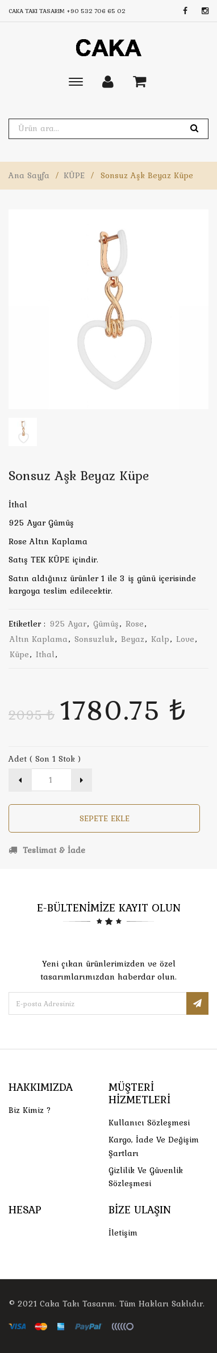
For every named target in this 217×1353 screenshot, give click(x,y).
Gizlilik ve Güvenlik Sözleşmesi (145, 1177)
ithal (45, 654)
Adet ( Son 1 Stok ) (45, 759)
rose (135, 623)
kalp (160, 639)
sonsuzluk (94, 639)
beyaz (132, 639)
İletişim (122, 1232)
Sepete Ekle (105, 818)
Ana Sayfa (29, 175)
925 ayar (67, 623)
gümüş (106, 623)
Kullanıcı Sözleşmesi (149, 1122)
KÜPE (74, 175)
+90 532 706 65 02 (96, 10)
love (185, 639)
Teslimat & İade (47, 850)
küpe (19, 654)
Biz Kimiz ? (30, 1110)
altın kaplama (39, 639)
